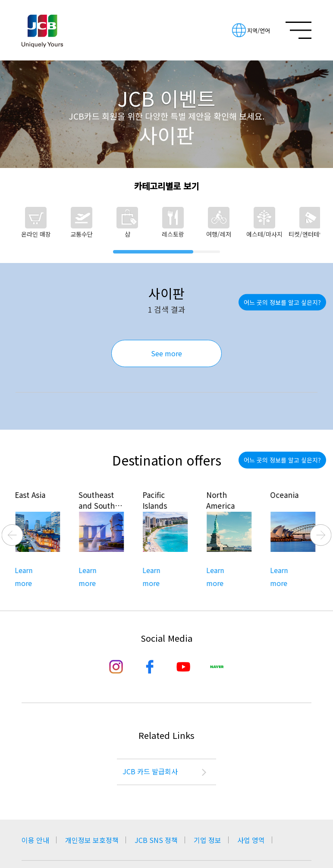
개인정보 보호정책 (92, 839)
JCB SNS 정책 (156, 839)
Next (321, 535)
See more (166, 353)
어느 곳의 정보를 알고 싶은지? (282, 302)
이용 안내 (35, 839)
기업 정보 (207, 839)
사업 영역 (251, 839)
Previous (12, 535)
